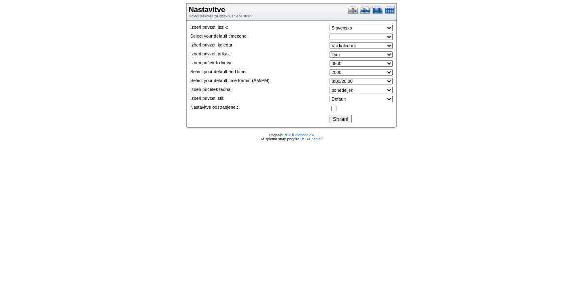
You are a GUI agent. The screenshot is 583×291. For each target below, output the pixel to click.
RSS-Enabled (311, 139)
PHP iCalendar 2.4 (299, 135)
